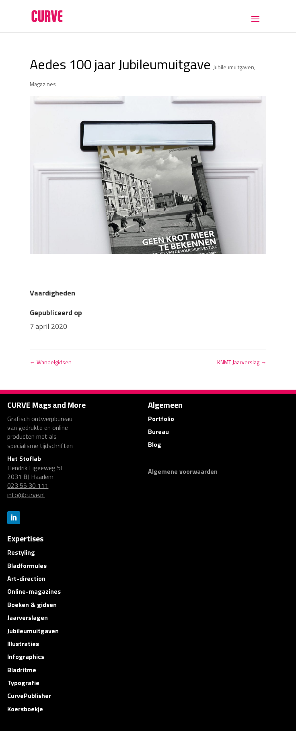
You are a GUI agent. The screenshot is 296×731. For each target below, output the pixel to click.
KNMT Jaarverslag (241, 362)
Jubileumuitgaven (233, 67)
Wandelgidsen (51, 362)
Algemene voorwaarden (183, 471)
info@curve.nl (26, 495)
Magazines (43, 84)
